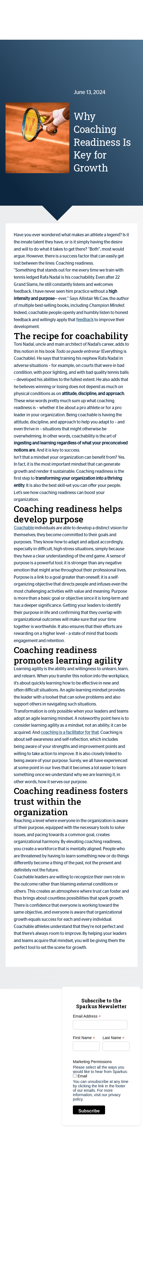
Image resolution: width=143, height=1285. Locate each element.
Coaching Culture (73, 1199)
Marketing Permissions (92, 1061)
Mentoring (74, 1249)
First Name (84, 1037)
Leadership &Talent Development (78, 1226)
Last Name (114, 1037)
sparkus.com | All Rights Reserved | (35, 1269)
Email (80, 1076)
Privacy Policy (77, 1269)
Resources (127, 1194)
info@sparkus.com (28, 1163)
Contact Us (127, 1217)
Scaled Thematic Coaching (73, 1171)
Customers (127, 1163)
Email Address (87, 1016)
